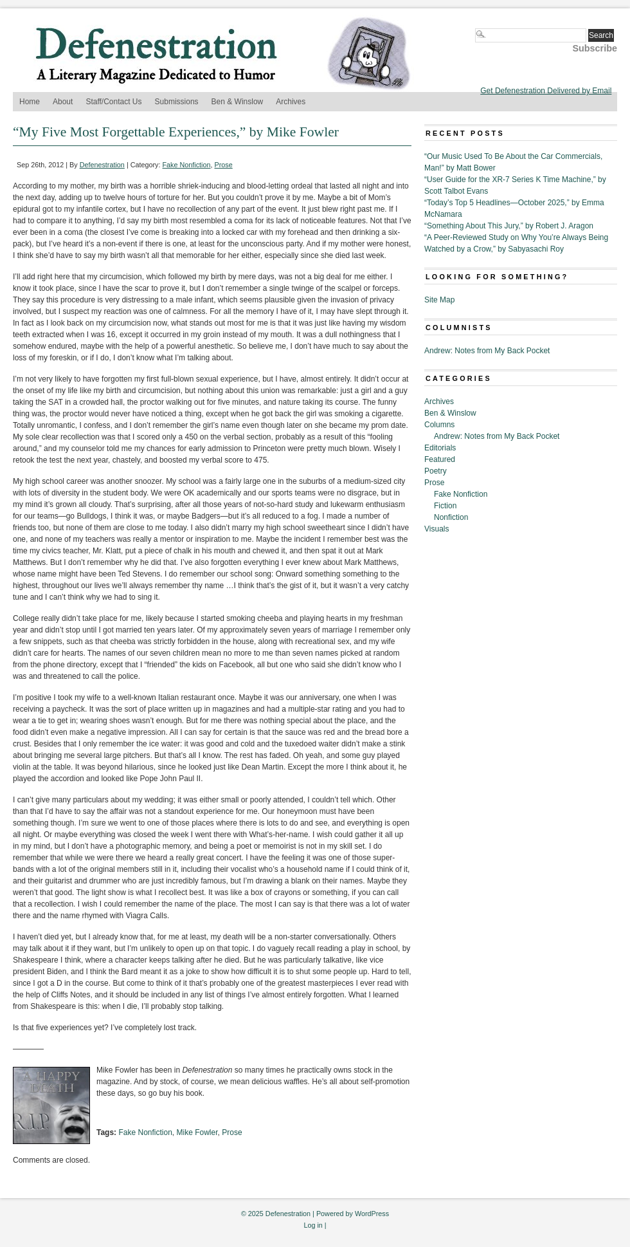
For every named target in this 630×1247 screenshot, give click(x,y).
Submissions (177, 101)
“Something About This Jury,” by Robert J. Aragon (508, 225)
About (63, 101)
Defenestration (102, 165)
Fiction (445, 505)
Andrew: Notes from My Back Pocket (487, 350)
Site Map (439, 299)
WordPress (372, 1213)
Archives (290, 101)
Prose (224, 165)
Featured (439, 459)
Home (29, 101)
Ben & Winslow (238, 101)
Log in (312, 1225)
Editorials (440, 447)
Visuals (436, 528)
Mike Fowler (197, 1132)
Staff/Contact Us (113, 101)
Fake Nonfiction (187, 165)
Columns (439, 424)
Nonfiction (451, 517)
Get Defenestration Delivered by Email (545, 90)
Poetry (435, 471)
